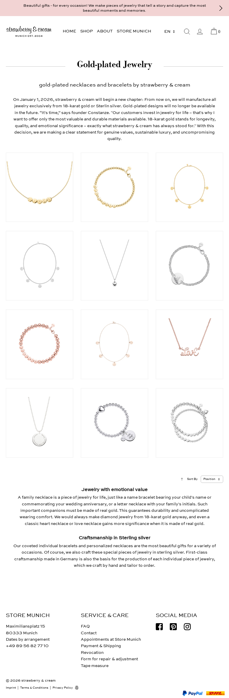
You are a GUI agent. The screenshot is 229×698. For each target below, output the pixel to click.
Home (69, 31)
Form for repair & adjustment (109, 658)
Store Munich (134, 31)
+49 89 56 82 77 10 (27, 645)
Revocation (92, 652)
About (105, 31)
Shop (86, 31)
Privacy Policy (63, 688)
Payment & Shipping (101, 645)
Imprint (11, 688)
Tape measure (95, 665)
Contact (89, 632)
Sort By (192, 479)
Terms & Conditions (34, 688)
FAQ (85, 626)
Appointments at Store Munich (111, 639)
